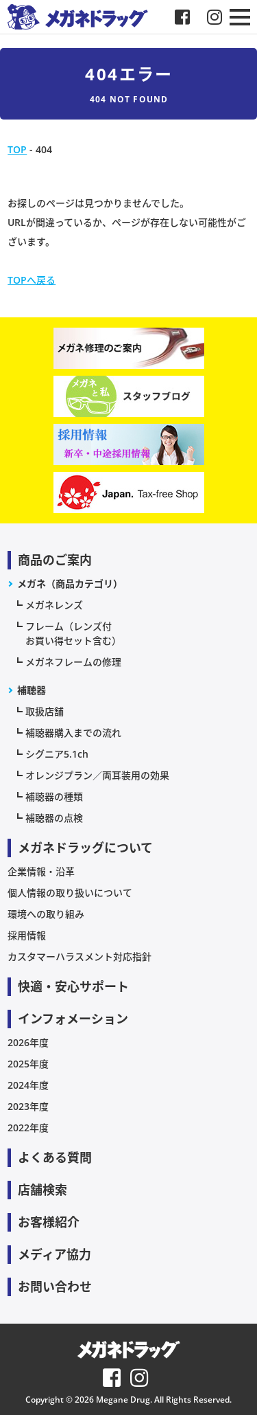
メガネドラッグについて (85, 847)
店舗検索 (42, 1189)
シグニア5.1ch (56, 753)
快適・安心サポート (73, 986)
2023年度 (28, 1106)
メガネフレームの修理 (73, 661)
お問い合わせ (55, 1286)
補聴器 (31, 690)
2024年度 (28, 1084)
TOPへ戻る (32, 279)
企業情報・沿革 (41, 871)
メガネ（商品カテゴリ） (70, 583)
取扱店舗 (44, 711)
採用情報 (27, 935)
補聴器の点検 (54, 817)
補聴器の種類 (54, 796)
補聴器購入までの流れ (73, 732)
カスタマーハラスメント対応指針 (79, 956)
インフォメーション (73, 1018)
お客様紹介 (48, 1222)
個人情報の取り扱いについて (70, 892)
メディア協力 (54, 1254)
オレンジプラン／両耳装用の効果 (97, 775)
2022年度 (28, 1127)
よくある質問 (55, 1157)
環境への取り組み (46, 913)
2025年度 (28, 1063)
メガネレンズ (54, 604)
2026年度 (28, 1042)
